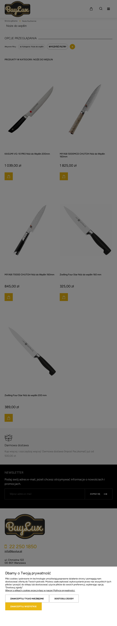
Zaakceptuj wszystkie (23, 606)
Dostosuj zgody (64, 598)
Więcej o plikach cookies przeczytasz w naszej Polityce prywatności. (40, 590)
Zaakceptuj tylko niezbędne (27, 598)
